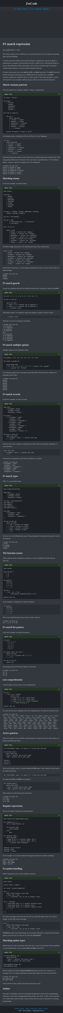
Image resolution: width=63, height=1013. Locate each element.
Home (16, 1008)
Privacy (40, 1008)
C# (29, 9)
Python (24, 9)
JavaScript (38, 9)
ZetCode (31, 3)
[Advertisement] (31, 24)
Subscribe (46, 9)
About (46, 1008)
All (14, 9)
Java (32, 9)
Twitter (21, 1008)
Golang (19, 9)
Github (27, 1008)
